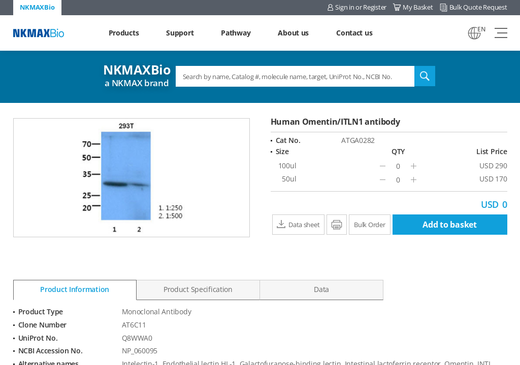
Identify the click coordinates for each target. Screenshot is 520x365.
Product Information (74, 289)
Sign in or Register (360, 7)
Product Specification (198, 289)
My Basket (418, 7)
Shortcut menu (0, 0)
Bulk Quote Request (478, 7)
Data (321, 289)
